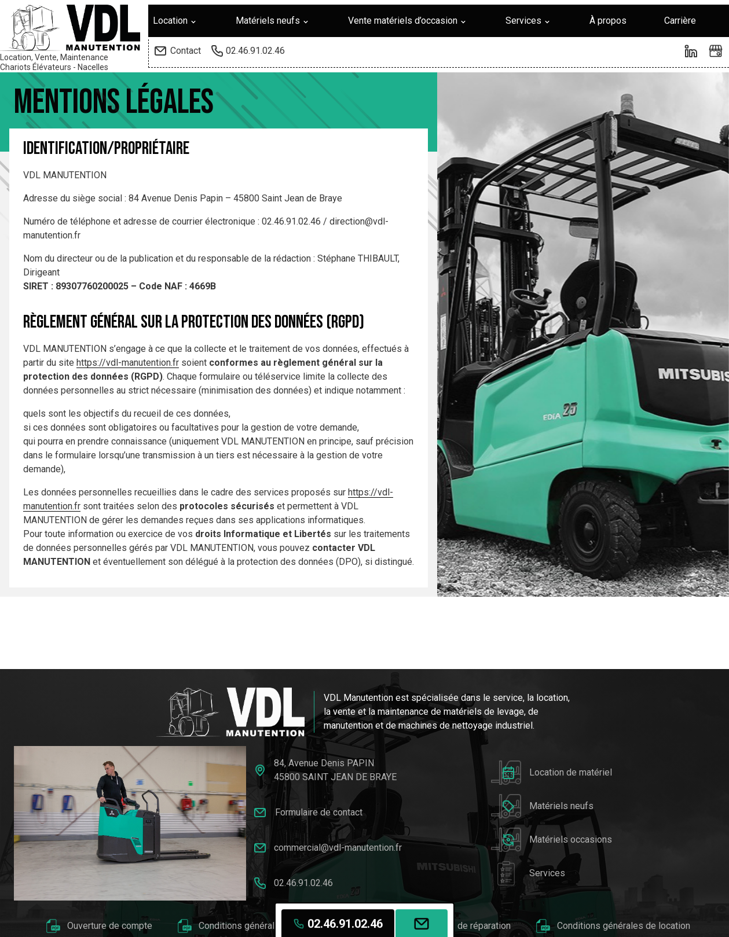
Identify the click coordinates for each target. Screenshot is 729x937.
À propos (608, 20)
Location (175, 21)
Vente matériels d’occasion (408, 21)
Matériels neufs (273, 21)
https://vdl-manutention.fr (127, 362)
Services (528, 21)
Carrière (680, 20)
